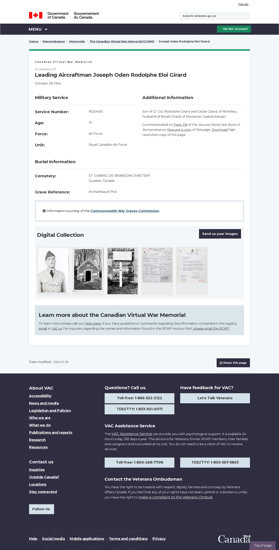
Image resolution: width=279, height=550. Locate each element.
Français (243, 4)
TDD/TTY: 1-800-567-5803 (215, 462)
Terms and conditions (128, 539)
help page (93, 323)
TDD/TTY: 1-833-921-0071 (140, 409)
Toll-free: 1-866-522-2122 (139, 398)
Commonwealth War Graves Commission (124, 211)
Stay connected (43, 492)
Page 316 (180, 125)
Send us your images (220, 234)
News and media (44, 403)
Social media (53, 539)
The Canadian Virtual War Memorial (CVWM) (122, 41)
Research (37, 440)
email (43, 328)
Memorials (77, 41)
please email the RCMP (211, 328)
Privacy (159, 539)
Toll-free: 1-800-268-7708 (139, 462)
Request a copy (179, 130)
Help (33, 539)
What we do (40, 425)
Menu (37, 29)
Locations (37, 484)
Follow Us (41, 509)
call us (57, 328)
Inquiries (37, 470)
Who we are (39, 418)
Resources (38, 447)
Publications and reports (50, 432)
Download (220, 130)
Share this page (233, 363)
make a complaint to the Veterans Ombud (175, 497)
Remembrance (54, 41)
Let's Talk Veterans (215, 398)
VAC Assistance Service (132, 434)
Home (33, 41)
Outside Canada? (44, 477)
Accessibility (40, 396)
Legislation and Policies (50, 411)
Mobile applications (87, 539)
